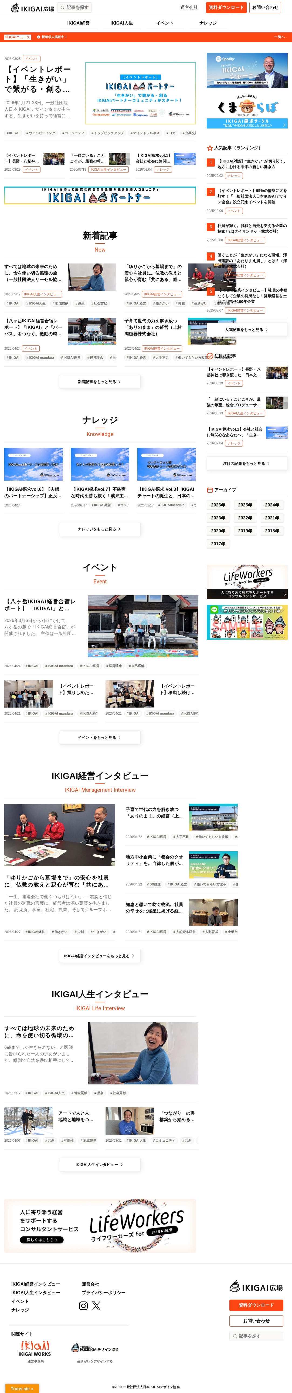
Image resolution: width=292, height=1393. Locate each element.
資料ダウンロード (226, 7)
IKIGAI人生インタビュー (100, 1164)
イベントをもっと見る (100, 737)
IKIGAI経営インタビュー (35, 1284)
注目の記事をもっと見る (247, 463)
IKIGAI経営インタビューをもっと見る (100, 956)
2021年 (272, 518)
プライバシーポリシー (104, 1292)
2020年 (218, 531)
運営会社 (189, 7)
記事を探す (246, 1336)
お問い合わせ (265, 7)
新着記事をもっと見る (100, 381)
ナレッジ (208, 23)
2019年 (245, 531)
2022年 (245, 518)
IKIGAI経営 (78, 23)
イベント (165, 23)
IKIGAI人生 (122, 23)
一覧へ (281, 37)
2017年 (218, 544)
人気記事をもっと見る (247, 329)
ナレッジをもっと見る (100, 529)
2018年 (272, 531)
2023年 (218, 518)
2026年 (218, 505)
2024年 (272, 505)
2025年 (245, 505)
